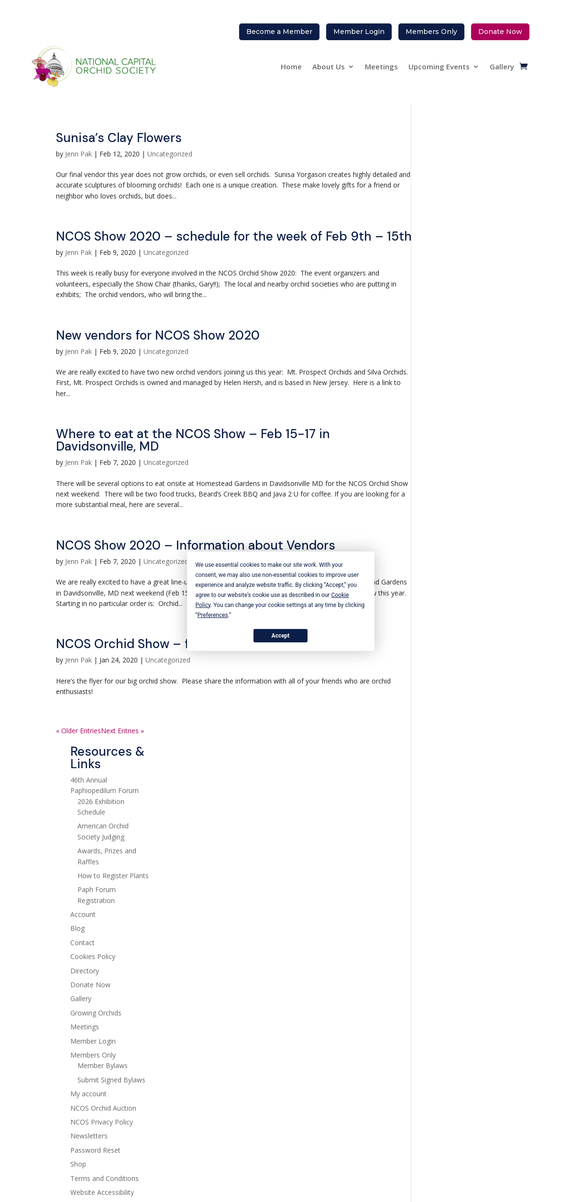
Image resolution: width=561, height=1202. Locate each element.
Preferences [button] (213, 614)
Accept (281, 635)
